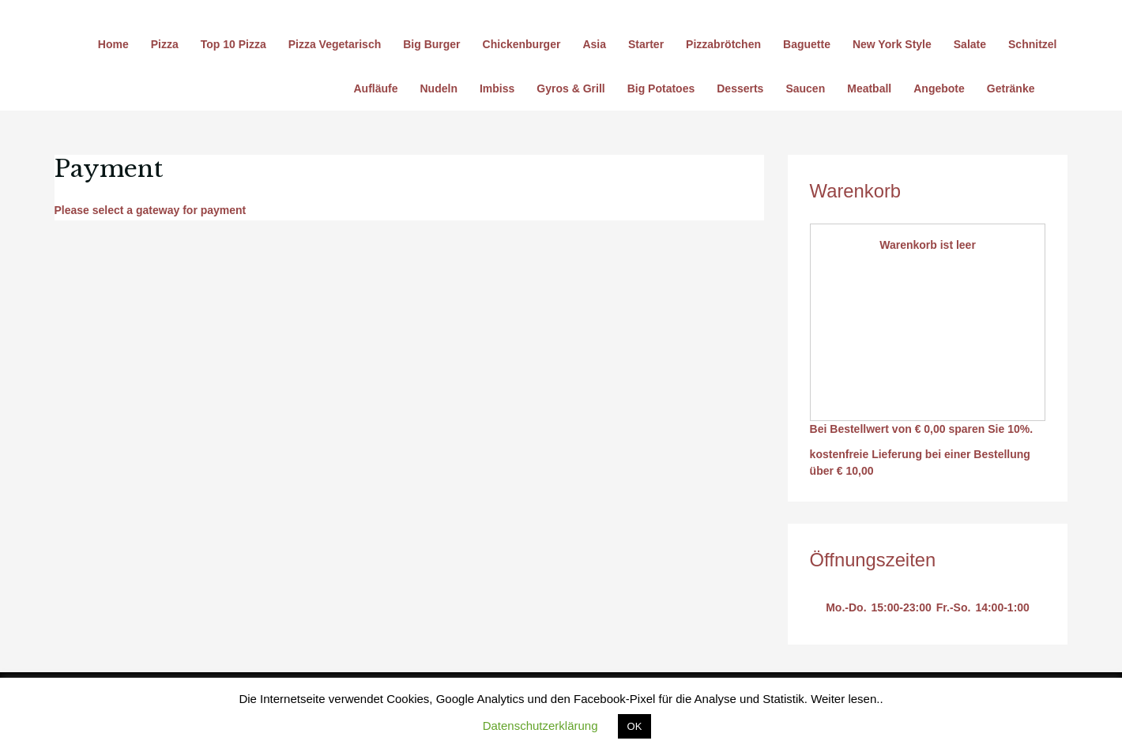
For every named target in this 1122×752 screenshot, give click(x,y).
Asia (594, 44)
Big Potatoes (661, 88)
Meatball (869, 88)
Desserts (740, 88)
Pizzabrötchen (723, 44)
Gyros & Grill (570, 88)
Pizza (165, 44)
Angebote (939, 88)
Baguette (806, 44)
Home (113, 44)
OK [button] (634, 726)
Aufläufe (376, 88)
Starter (646, 44)
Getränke (1011, 88)
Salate (970, 44)
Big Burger (431, 44)
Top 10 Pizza (233, 44)
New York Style (892, 44)
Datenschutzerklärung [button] (540, 725)
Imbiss (497, 88)
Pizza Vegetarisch (335, 44)
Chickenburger (522, 44)
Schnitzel (1032, 44)
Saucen (805, 88)
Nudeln (438, 88)
